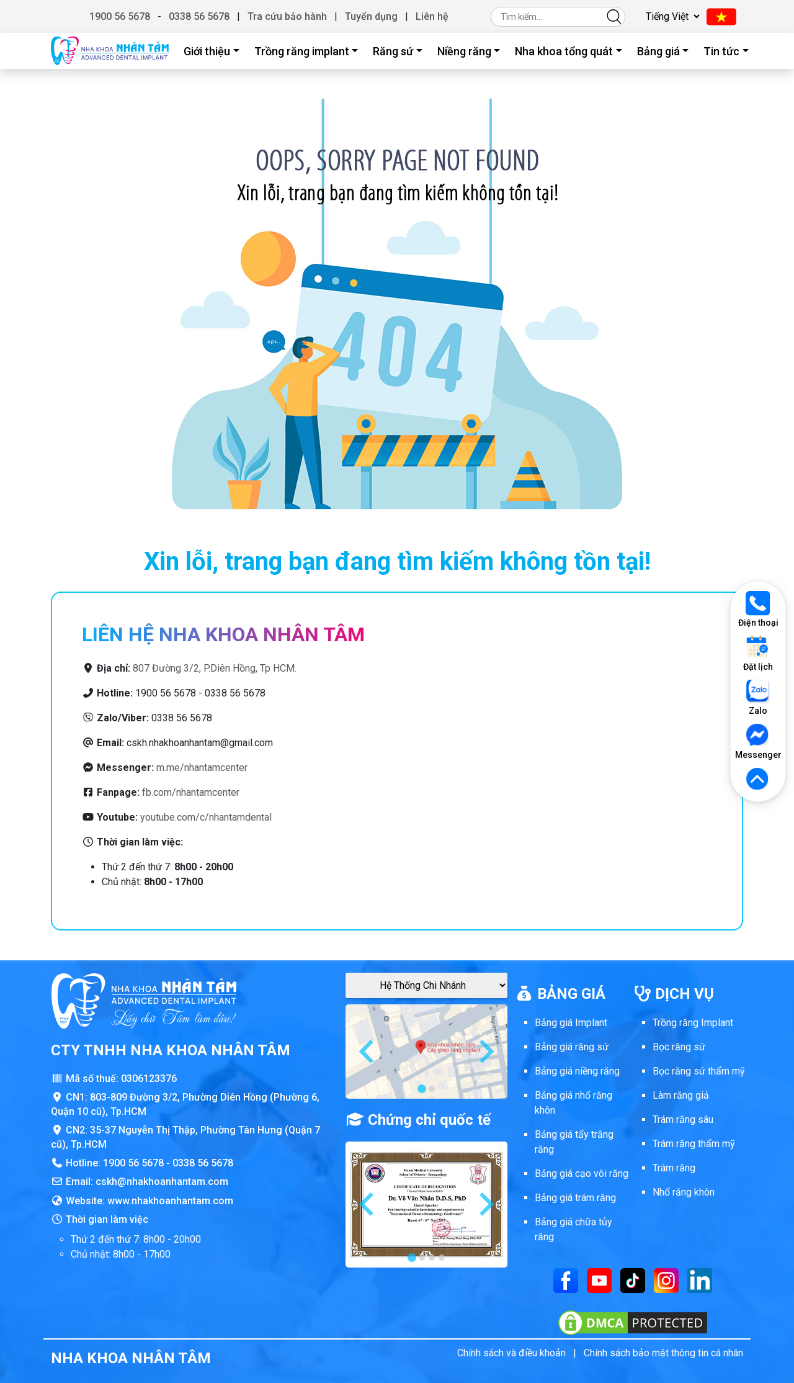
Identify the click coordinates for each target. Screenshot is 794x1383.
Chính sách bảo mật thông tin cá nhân (663, 1353)
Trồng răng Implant (693, 1023)
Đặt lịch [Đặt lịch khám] (758, 653)
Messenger (758, 741)
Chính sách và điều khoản (511, 1353)
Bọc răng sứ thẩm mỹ (699, 1071)
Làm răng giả (681, 1095)
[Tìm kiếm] (614, 16)
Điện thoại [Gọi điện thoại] (758, 609)
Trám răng (674, 1168)
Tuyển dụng (371, 16)
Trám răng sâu (683, 1119)
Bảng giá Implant (571, 1023)
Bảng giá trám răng (575, 1198)
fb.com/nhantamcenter (190, 792)
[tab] (421, 1088)
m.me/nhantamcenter (202, 767)
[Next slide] (485, 1051)
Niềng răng (464, 51)
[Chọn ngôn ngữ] (671, 16)
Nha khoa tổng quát (564, 51)
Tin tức (721, 51)
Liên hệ (432, 16)
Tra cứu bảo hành (287, 16)
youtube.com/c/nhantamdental (206, 817)
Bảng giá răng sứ (572, 1047)
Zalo (758, 697)
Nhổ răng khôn (684, 1192)
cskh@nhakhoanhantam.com (162, 1181)
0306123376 (149, 1078)
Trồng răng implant (301, 51)
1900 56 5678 (119, 16)
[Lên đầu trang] (758, 779)
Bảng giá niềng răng (577, 1071)
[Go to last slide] (367, 1051)
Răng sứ (393, 51)
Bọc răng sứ (679, 1047)
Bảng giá (658, 51)
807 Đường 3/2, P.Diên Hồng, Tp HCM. (215, 668)
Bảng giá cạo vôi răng (581, 1173)
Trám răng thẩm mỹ (694, 1144)
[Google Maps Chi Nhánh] (426, 985)
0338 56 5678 (199, 16)
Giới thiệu (207, 51)
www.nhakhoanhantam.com (170, 1201)
